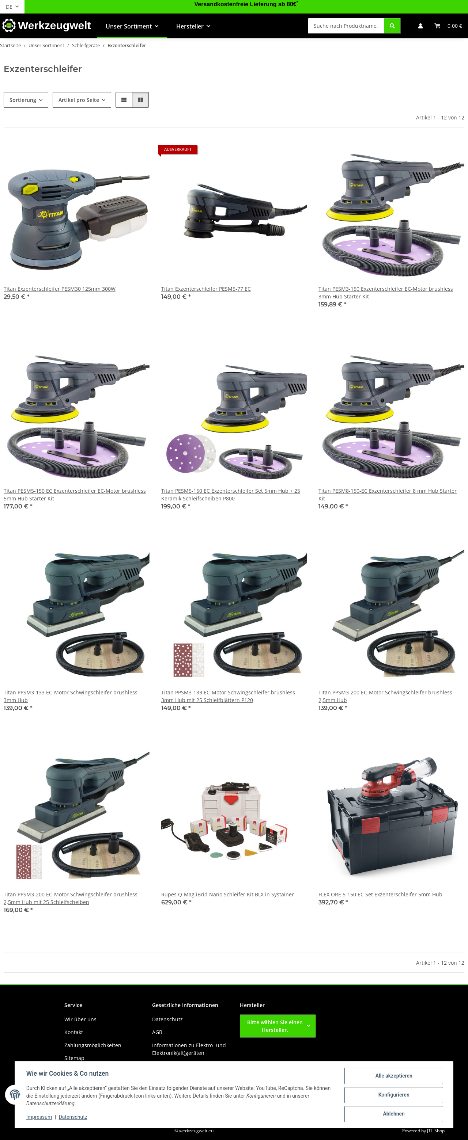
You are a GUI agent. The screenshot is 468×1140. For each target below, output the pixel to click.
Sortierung (23, 99)
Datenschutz (73, 1117)
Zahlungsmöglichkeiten (92, 1045)
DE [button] (9, 6)
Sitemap (74, 1058)
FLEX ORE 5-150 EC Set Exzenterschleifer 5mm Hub (380, 894)
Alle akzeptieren (393, 1076)
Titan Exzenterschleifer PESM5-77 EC (206, 288)
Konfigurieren (393, 1095)
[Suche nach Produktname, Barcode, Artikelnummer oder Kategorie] (346, 26)
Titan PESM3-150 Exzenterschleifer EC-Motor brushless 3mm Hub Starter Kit (385, 292)
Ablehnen (393, 1114)
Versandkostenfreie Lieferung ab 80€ (246, 4)
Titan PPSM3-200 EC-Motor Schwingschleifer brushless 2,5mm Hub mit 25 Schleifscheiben (70, 898)
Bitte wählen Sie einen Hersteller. (275, 1026)
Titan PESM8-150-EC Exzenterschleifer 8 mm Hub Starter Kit (387, 494)
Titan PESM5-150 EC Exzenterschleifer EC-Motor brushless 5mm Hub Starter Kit (75, 494)
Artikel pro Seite (78, 99)
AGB (157, 1032)
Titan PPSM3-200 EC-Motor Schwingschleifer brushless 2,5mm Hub (385, 696)
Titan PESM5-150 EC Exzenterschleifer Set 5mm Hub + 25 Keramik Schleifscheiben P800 (230, 494)
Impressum (39, 1117)
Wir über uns (80, 1019)
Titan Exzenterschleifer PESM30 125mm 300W (60, 288)
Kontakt (73, 1032)
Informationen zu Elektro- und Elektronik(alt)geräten (189, 1049)
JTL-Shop (436, 1131)
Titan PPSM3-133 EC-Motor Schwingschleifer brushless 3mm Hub (70, 696)
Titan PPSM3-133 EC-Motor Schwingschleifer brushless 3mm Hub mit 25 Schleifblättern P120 (228, 696)
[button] (420, 25)
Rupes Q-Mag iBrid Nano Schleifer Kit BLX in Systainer (227, 894)
